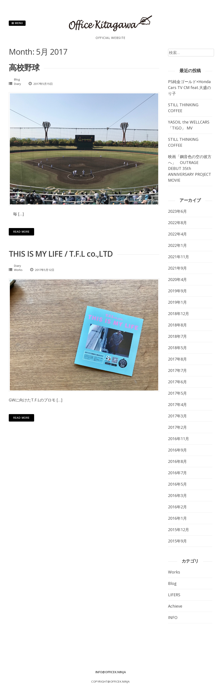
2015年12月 (178, 529)
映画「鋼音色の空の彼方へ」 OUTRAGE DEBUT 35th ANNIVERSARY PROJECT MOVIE (189, 168)
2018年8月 (177, 325)
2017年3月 (177, 415)
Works (18, 270)
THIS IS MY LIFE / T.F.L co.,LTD (61, 253)
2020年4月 (177, 279)
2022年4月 (177, 234)
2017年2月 (177, 427)
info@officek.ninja (110, 672)
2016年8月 (177, 461)
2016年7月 (177, 472)
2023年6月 (177, 211)
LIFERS (174, 594)
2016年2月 (177, 506)
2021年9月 (177, 268)
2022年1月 (177, 245)
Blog (17, 79)
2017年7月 (177, 370)
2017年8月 (177, 359)
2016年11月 (178, 438)
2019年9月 (177, 290)
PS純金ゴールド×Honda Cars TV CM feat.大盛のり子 (189, 87)
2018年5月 (177, 347)
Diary (17, 84)
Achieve (175, 606)
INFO (172, 617)
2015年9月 (177, 541)
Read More (21, 232)
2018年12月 (178, 313)
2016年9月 (177, 450)
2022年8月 (177, 222)
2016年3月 (177, 495)
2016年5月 (177, 484)
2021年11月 (178, 256)
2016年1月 (177, 518)
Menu (17, 23)
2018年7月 (177, 336)
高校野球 (24, 67)
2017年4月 (177, 404)
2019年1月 (177, 302)
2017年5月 (177, 393)
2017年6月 (177, 381)
